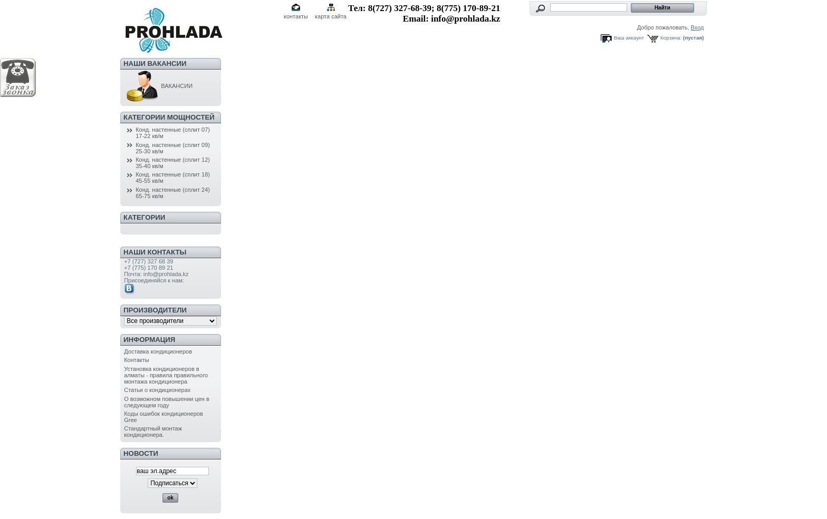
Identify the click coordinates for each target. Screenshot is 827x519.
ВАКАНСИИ (158, 86)
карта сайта (331, 16)
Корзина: (670, 38)
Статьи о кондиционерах (157, 390)
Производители (155, 310)
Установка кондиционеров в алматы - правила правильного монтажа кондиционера (166, 375)
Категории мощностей (169, 117)
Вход (697, 27)
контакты (296, 16)
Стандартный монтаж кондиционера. (153, 431)
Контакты (136, 360)
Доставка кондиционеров (158, 351)
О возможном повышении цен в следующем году (166, 402)
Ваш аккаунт (629, 38)
